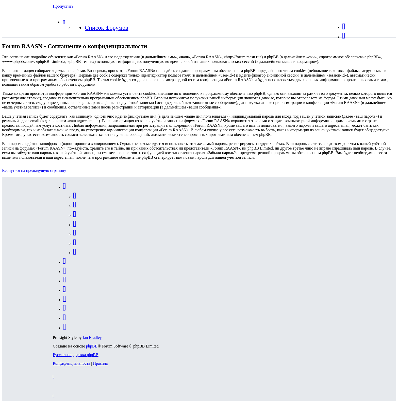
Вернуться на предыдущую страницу (34, 170)
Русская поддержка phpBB (75, 355)
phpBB (91, 346)
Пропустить (63, 6)
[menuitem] (343, 27)
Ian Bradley (92, 337)
